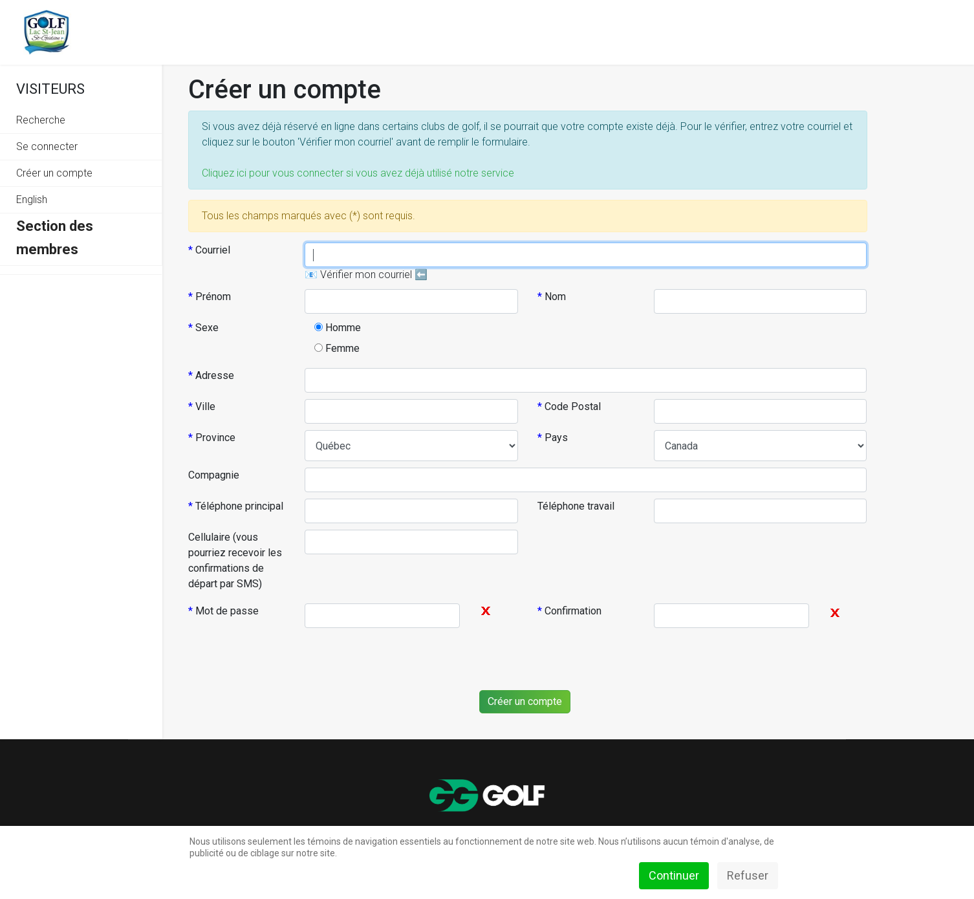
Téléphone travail (575, 506)
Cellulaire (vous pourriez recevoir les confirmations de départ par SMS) (235, 560)
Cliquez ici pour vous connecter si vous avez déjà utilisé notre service (358, 173)
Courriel (209, 250)
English (31, 199)
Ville (201, 406)
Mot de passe (223, 611)
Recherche (40, 120)
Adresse (211, 375)
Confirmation (569, 611)
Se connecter (47, 146)
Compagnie (213, 475)
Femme (337, 348)
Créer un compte (54, 173)
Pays (552, 437)
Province (211, 437)
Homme (337, 327)
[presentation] (519, 659)
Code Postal (569, 406)
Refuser (747, 875)
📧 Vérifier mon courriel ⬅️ (366, 274)
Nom (551, 296)
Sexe (203, 327)
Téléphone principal (235, 506)
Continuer (674, 875)
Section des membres (54, 237)
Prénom (209, 296)
